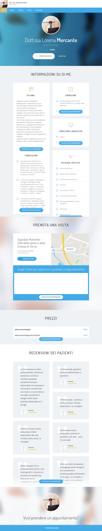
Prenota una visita (51, 528)
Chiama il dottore (27, 259)
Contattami (62, 56)
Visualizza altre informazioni (31, 210)
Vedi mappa (70, 249)
